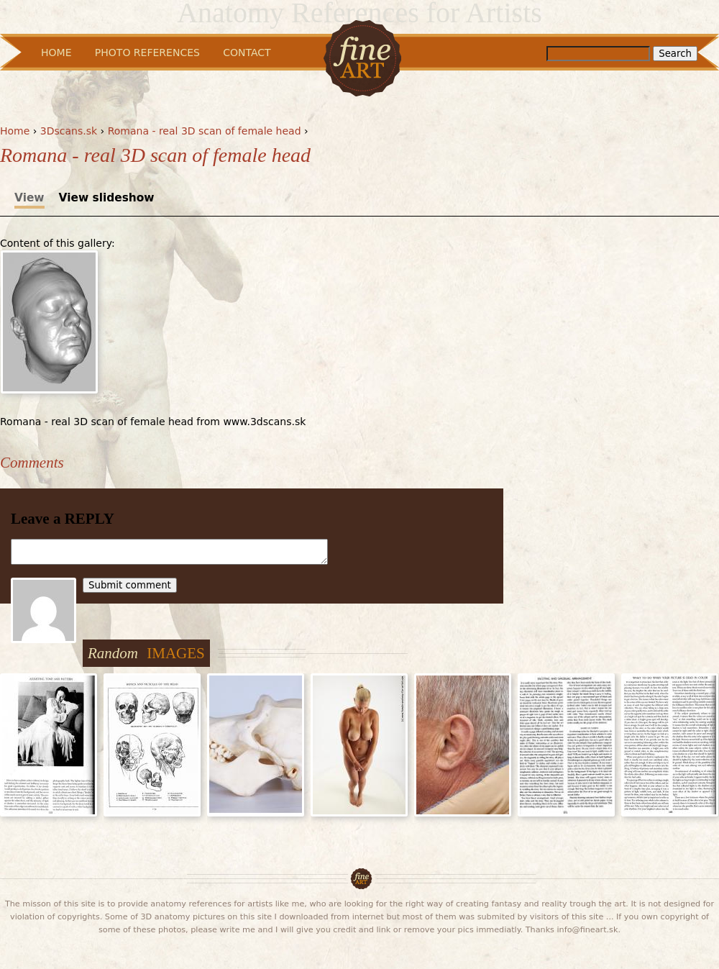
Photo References (147, 52)
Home (14, 131)
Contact (246, 52)
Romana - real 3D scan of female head (204, 131)
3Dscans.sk (68, 131)
